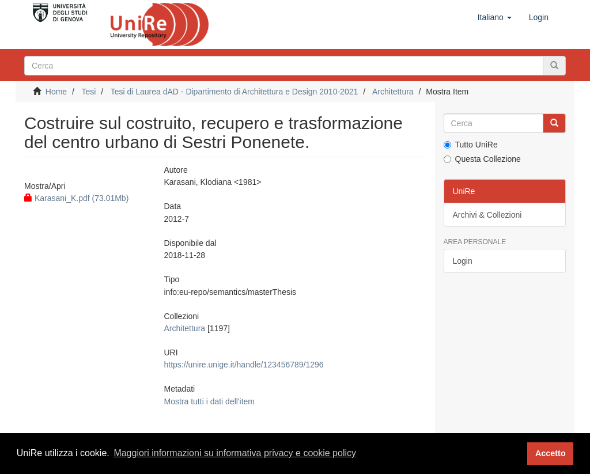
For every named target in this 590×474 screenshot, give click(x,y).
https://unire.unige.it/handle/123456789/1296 (244, 364)
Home (56, 91)
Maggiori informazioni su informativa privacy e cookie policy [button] (235, 453)
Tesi (88, 91)
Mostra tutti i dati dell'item (209, 401)
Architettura (393, 91)
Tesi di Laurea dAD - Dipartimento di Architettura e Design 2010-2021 (234, 91)
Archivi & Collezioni (487, 214)
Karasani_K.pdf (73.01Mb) (76, 198)
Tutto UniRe (471, 144)
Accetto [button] (550, 453)
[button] (494, 17)
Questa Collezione (482, 159)
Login (462, 261)
